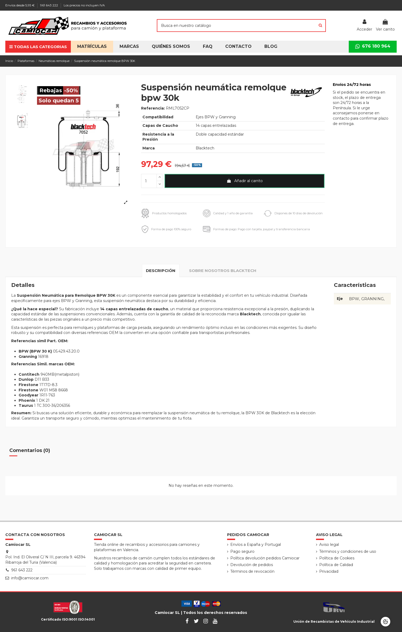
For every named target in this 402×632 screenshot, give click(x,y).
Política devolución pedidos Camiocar (265, 558)
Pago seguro (242, 551)
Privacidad (328, 571)
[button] (170, 47)
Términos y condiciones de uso (347, 551)
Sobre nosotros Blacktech (222, 270)
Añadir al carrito (245, 180)
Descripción (160, 270)
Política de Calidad (336, 564)
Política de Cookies (336, 558)
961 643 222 (49, 5)
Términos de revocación (252, 571)
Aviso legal (329, 544)
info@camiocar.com (29, 578)
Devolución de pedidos (251, 564)
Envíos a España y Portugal (255, 544)
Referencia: (153, 108)
